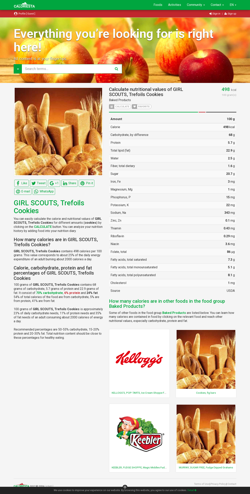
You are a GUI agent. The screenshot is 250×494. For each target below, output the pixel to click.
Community (196, 5)
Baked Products (120, 100)
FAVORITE (141, 106)
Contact (217, 5)
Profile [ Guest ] (24, 13)
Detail (192, 490)
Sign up (230, 13)
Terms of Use (202, 483)
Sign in (215, 13)
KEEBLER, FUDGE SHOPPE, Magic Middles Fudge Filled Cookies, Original (153, 467)
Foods (158, 5)
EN (233, 5)
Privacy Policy (218, 483)
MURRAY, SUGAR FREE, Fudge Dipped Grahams (206, 467)
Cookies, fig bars (206, 392)
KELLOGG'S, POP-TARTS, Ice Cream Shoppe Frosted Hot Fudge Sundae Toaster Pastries (163, 392)
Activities (174, 5)
